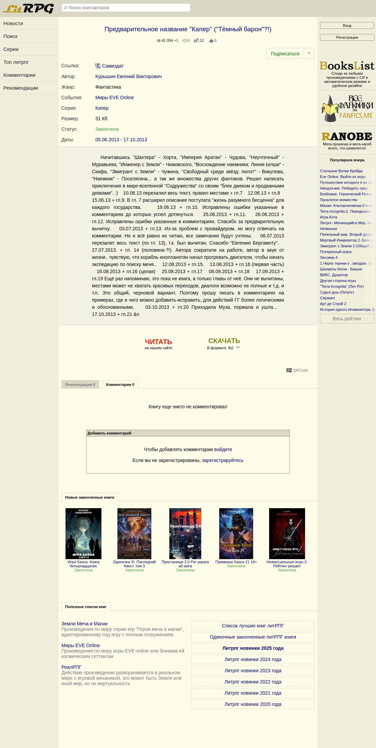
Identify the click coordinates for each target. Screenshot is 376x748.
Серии (10, 49)
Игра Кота (328, 217)
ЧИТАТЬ (158, 341)
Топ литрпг (16, 62)
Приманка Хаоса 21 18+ (236, 560)
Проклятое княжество (338, 200)
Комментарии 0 (120, 384)
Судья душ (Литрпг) (337, 292)
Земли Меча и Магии (84, 623)
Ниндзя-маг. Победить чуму (344, 188)
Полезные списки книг (86, 607)
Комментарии (19, 75)
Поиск (10, 36)
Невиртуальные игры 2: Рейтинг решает (287, 562)
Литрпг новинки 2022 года (253, 681)
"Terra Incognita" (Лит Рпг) (342, 286)
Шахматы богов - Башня (341, 269)
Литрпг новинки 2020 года (253, 704)
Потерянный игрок (336, 252)
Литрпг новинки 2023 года (253, 670)
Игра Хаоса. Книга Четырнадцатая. (83, 562)
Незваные (328, 229)
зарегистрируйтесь (223, 460)
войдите (223, 449)
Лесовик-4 (329, 257)
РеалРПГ (71, 667)
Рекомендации (20, 88)
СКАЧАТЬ (224, 340)
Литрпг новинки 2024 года (253, 659)
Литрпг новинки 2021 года (253, 693)
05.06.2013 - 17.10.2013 (121, 139)
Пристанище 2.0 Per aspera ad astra (185, 562)
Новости (13, 23)
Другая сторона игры (338, 281)
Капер (102, 108)
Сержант (327, 298)
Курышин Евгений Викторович (128, 76)
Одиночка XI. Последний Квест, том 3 (134, 562)
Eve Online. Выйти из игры (342, 177)
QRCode (300, 370)
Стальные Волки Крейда (341, 171)
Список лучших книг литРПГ (253, 625)
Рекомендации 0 (80, 384)
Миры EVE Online (114, 97)
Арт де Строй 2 (333, 304)
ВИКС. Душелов (334, 275)
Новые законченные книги (89, 497)
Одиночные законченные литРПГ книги (253, 637)
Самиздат (109, 66)
